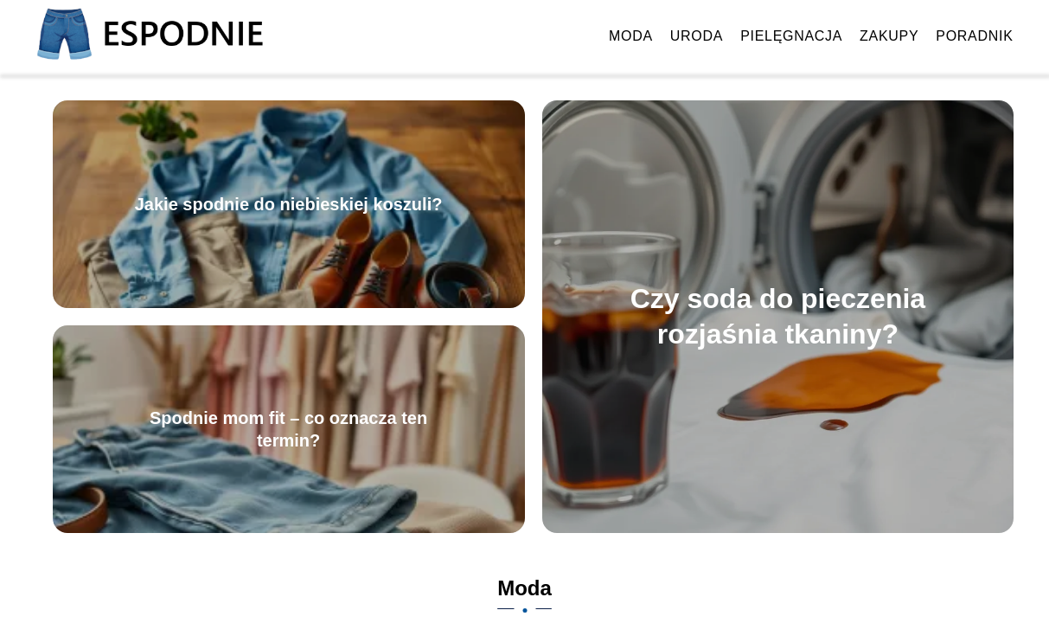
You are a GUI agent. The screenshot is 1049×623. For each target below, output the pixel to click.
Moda (631, 36)
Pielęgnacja (791, 36)
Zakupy (889, 36)
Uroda (696, 36)
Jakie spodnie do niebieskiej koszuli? (289, 204)
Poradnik (974, 36)
